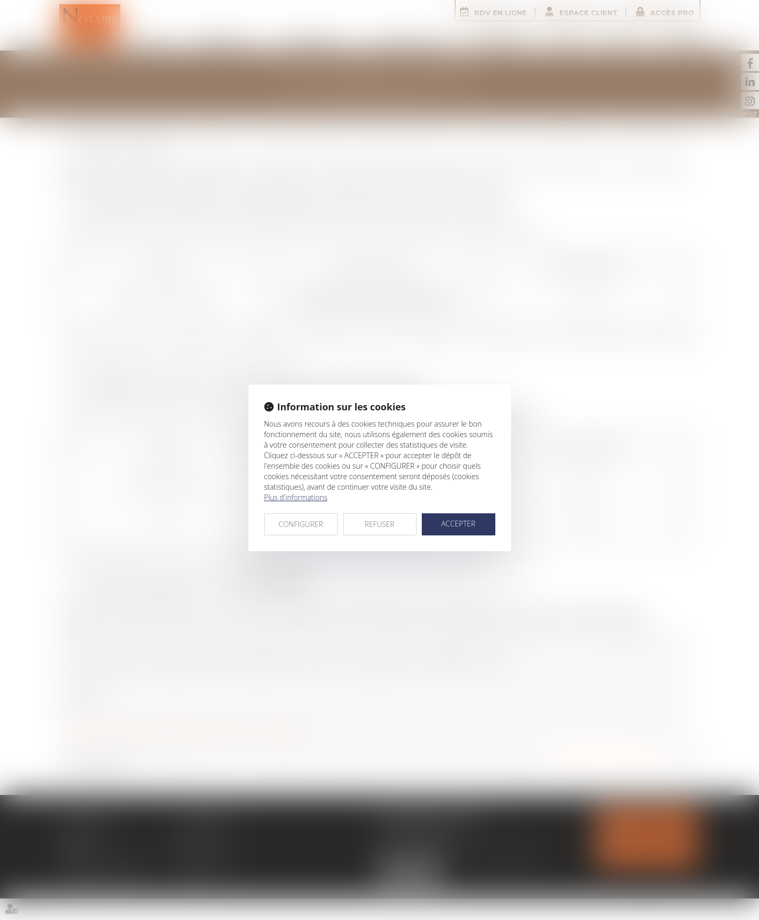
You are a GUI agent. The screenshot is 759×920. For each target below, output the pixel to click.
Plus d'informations (296, 497)
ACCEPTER (458, 524)
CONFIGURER (300, 524)
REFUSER (379, 524)
